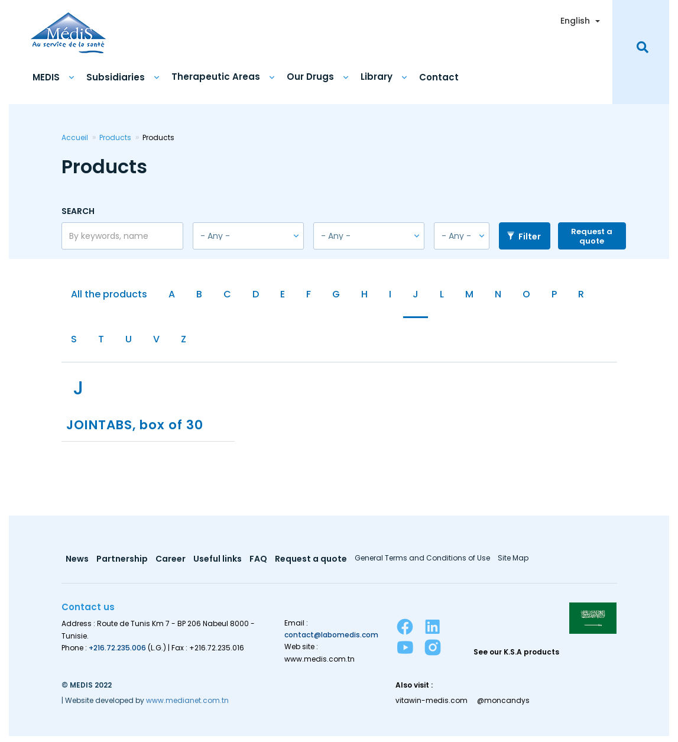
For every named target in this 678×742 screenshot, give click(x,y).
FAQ (261, 564)
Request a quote (591, 235)
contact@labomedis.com (331, 640)
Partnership (122, 564)
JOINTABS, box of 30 (138, 429)
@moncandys (504, 705)
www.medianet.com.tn (187, 705)
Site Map (517, 563)
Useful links (219, 564)
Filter (524, 235)
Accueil (74, 136)
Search (78, 209)
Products (115, 136)
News (77, 564)
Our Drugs (310, 76)
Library (376, 76)
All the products (109, 294)
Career (172, 564)
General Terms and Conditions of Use (426, 563)
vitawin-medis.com (431, 705)
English (575, 19)
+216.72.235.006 (117, 652)
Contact (439, 76)
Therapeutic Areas (215, 76)
